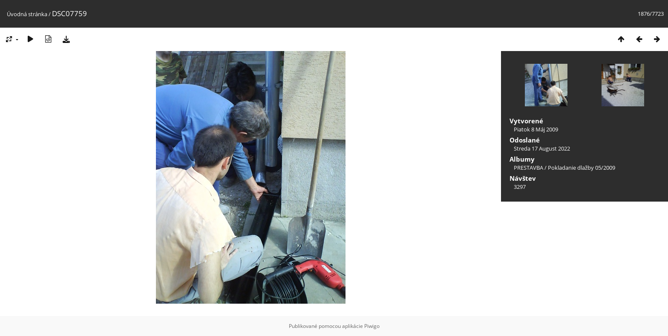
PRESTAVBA (529, 167)
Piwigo (372, 326)
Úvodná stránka (27, 14)
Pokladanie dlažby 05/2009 (581, 167)
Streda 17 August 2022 (542, 148)
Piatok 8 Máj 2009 (536, 129)
